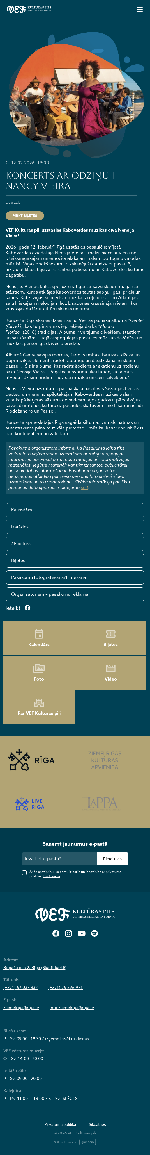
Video (111, 673)
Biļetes (18, 560)
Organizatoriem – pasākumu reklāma (49, 594)
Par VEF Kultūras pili (39, 707)
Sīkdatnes (97, 1124)
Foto (39, 673)
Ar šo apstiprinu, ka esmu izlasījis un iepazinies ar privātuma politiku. (75, 874)
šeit (84, 487)
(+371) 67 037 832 (20, 987)
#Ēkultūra (21, 543)
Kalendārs (21, 510)
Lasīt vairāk (51, 876)
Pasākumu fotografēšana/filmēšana (48, 577)
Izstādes (20, 527)
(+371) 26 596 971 (65, 987)
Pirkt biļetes (25, 215)
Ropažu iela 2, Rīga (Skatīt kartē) (34, 967)
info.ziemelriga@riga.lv (72, 1007)
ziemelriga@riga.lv (21, 1007)
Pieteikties (112, 858)
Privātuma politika (60, 1124)
